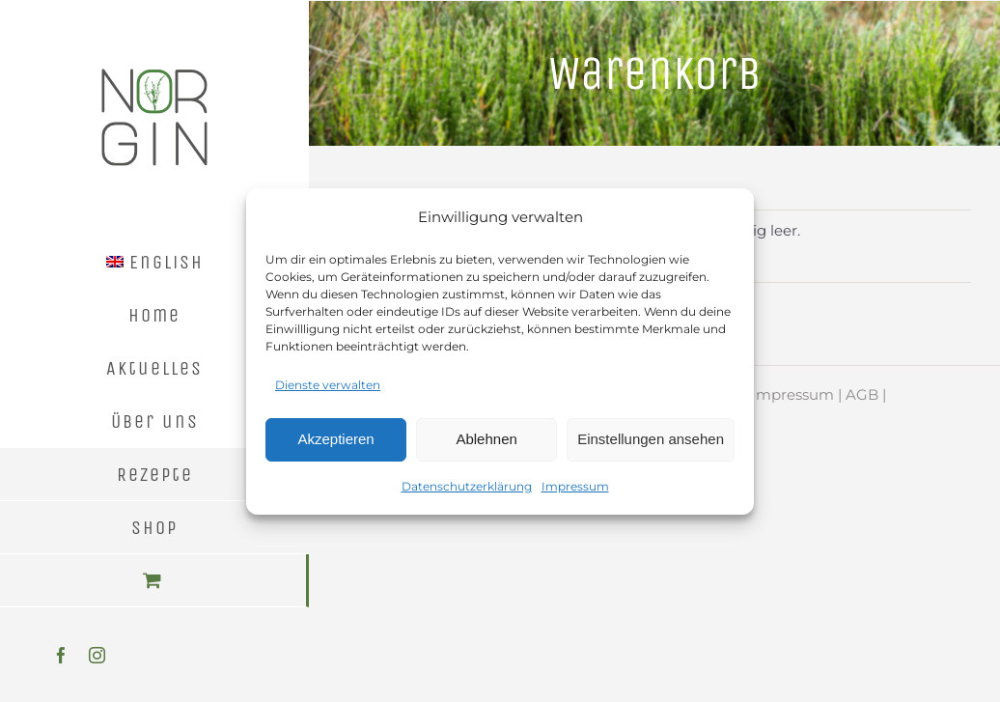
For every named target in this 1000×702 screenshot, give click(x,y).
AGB (862, 394)
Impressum (575, 486)
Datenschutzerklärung (467, 486)
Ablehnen (486, 439)
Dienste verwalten (327, 385)
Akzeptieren (335, 439)
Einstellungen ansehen (650, 439)
